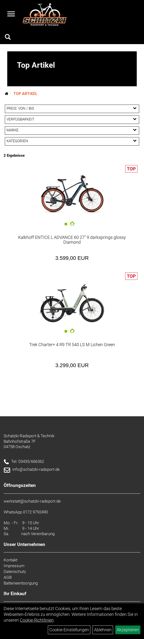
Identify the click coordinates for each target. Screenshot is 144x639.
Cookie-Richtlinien (37, 620)
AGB (8, 577)
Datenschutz (15, 571)
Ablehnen (103, 629)
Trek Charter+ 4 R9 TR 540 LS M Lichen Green (72, 344)
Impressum (14, 565)
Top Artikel (25, 93)
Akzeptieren (128, 629)
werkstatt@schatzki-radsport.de (32, 501)
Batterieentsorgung (21, 583)
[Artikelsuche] (8, 37)
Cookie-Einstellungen (69, 629)
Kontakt (10, 560)
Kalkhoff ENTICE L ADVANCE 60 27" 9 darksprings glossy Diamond (72, 240)
